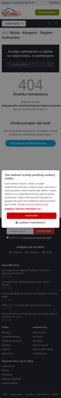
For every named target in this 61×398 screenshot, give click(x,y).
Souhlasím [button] (31, 215)
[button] (30, 209)
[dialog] (30, 199)
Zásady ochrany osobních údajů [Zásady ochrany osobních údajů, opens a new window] (33, 204)
